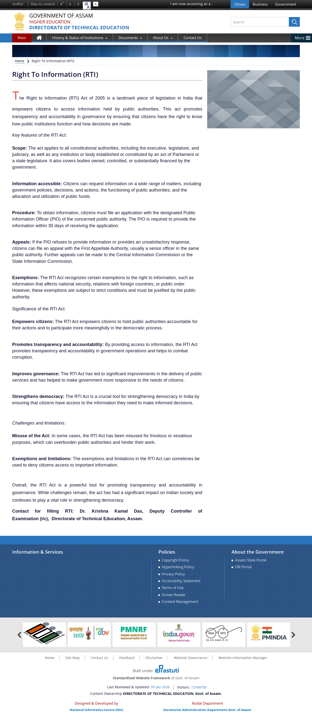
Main (22, 37)
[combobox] (87, 6)
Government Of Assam (61, 16)
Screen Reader (174, 594)
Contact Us (193, 37)
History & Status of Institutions (79, 37)
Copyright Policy (175, 560)
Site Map (72, 657)
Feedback (127, 657)
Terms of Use (173, 587)
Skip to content (43, 4)
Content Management (180, 601)
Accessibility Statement (181, 580)
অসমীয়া (17, 4)
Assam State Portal (250, 560)
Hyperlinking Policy (178, 566)
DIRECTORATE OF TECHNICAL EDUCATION (79, 28)
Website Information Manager (242, 657)
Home (41, 38)
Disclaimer (154, 657)
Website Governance (190, 657)
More (299, 38)
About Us (163, 37)
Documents (130, 37)
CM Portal (243, 566)
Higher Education (49, 22)
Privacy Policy (173, 574)
